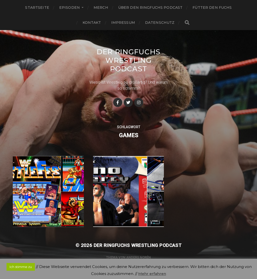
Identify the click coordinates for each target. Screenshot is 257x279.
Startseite (37, 7)
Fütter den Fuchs (212, 7)
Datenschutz (160, 22)
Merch (101, 7)
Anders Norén (138, 257)
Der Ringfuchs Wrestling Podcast (128, 60)
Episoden (69, 7)
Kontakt (92, 22)
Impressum (123, 22)
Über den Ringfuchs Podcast (150, 7)
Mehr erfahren (152, 273)
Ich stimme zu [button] (21, 267)
